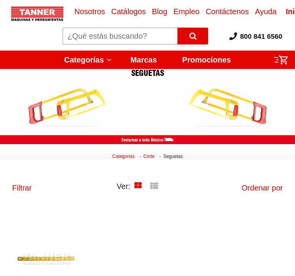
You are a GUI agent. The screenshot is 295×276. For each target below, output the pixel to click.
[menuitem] (89, 11)
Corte (148, 156)
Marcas (143, 60)
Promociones (206, 60)
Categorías (84, 60)
